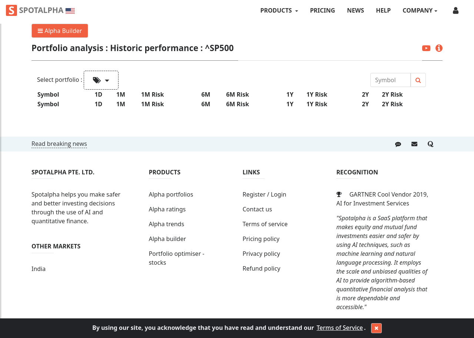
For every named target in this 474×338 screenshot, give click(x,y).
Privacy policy (261, 254)
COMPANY (418, 10)
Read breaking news (59, 144)
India (38, 269)
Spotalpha (40, 10)
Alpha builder (167, 239)
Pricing (322, 10)
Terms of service (265, 224)
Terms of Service (340, 328)
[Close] (376, 328)
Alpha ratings (167, 209)
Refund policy (261, 268)
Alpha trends (166, 224)
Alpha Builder (60, 31)
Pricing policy (261, 239)
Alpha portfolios (171, 194)
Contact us (257, 209)
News (355, 10)
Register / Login (264, 194)
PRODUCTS (276, 10)
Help (383, 10)
